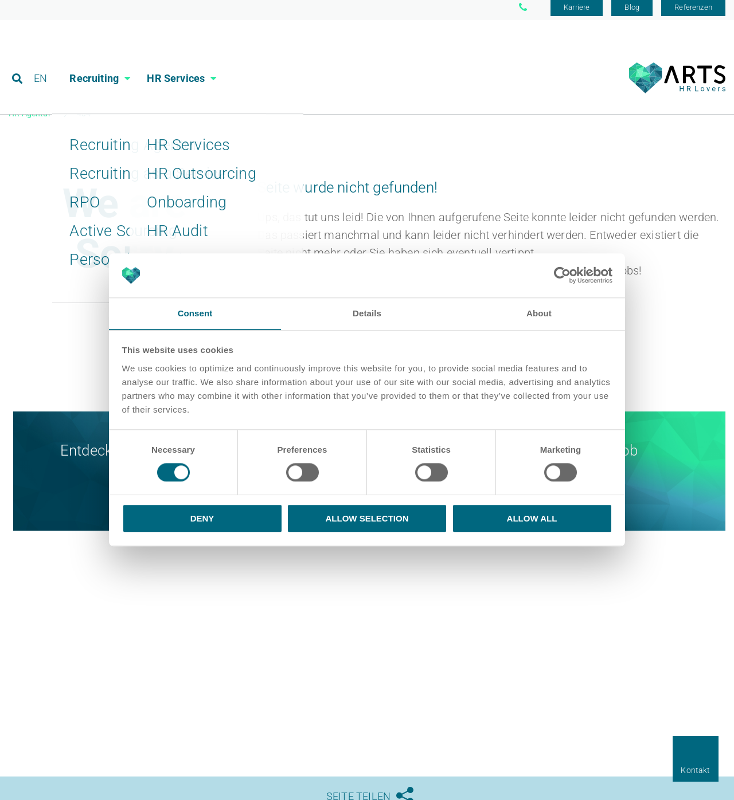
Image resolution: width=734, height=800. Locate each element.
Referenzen (693, 13)
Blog (631, 13)
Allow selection (367, 518)
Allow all (532, 518)
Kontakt (695, 770)
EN (41, 60)
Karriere (576, 13)
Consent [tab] (195, 313)
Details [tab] (367, 313)
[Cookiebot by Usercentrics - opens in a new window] (562, 275)
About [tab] (539, 313)
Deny (202, 518)
